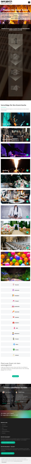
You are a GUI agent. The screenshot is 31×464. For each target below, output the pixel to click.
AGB (3, 428)
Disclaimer (3, 433)
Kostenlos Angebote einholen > (8, 442)
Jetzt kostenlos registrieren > (7, 453)
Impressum (4, 424)
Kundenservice (4, 429)
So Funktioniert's (5, 426)
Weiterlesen (15, 376)
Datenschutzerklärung (5, 431)
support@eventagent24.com (10, 415)
